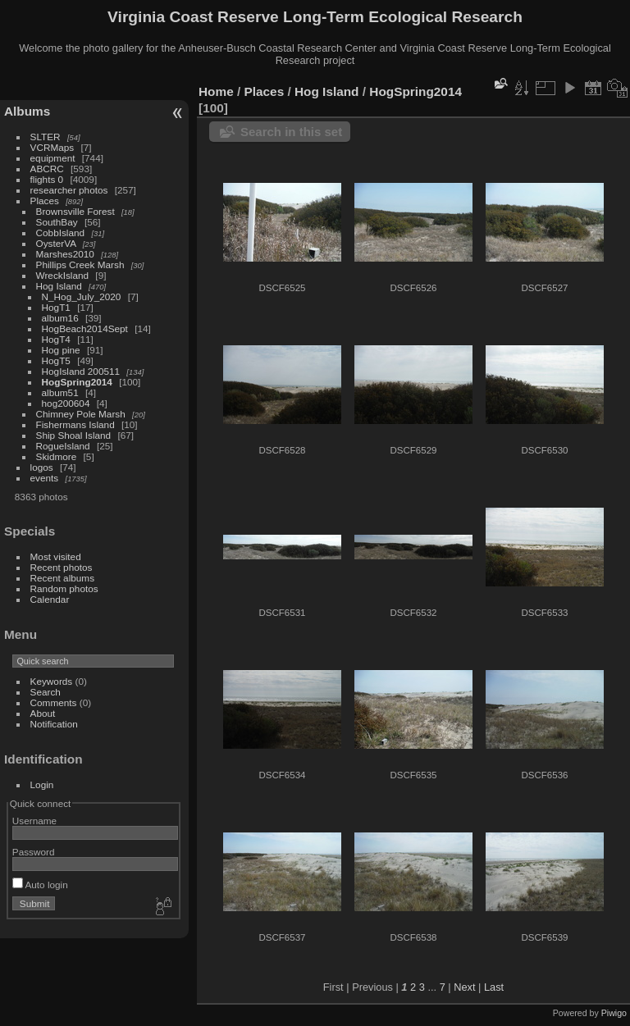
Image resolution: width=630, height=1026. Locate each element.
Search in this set (291, 132)
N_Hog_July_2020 (81, 296)
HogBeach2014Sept (85, 328)
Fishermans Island (75, 424)
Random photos (64, 588)
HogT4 (56, 339)
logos (41, 467)
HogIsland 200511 (81, 371)
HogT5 (56, 360)
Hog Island (59, 285)
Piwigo (614, 1013)
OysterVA (56, 243)
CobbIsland (60, 232)
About (43, 713)
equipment (52, 158)
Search (45, 691)
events (44, 477)
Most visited (55, 556)
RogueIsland (63, 445)
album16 (60, 317)
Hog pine (61, 349)
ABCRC (47, 168)
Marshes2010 (65, 254)
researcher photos (69, 190)
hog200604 (66, 403)
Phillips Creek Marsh (80, 264)
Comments (53, 702)
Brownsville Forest (75, 211)
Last (494, 987)
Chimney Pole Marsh (81, 413)
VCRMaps (52, 147)
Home (216, 91)
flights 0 (47, 179)
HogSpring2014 (77, 381)
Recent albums (62, 577)
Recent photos (61, 567)
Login (42, 784)
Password (33, 851)
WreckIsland (62, 275)
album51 (60, 392)
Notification (54, 723)
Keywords (51, 681)
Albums (27, 111)
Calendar (50, 599)
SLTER (45, 136)
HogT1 (56, 307)
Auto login (40, 884)
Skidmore (56, 456)
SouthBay (57, 222)
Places (44, 200)
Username (34, 820)
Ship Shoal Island (74, 435)
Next (464, 987)
